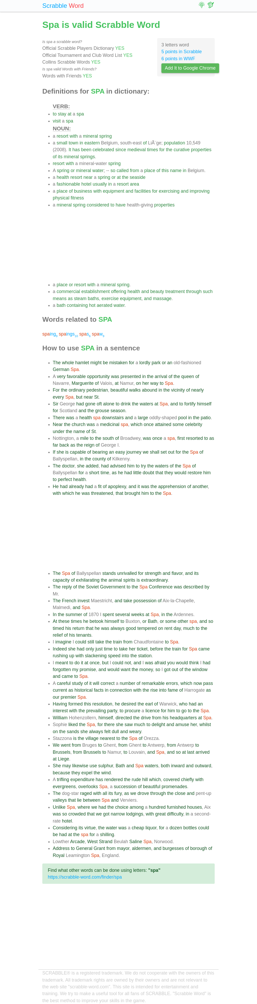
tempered (147, 628)
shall (154, 452)
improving (199, 191)
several (122, 614)
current (60, 690)
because (61, 772)
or (73, 170)
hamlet (82, 362)
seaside (137, 177)
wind (106, 772)
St (96, 397)
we (146, 452)
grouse (102, 410)
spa (80, 114)
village (91, 738)
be (105, 362)
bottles (190, 827)
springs (87, 156)
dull (115, 731)
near (87, 177)
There (59, 417)
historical (83, 690)
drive (146, 717)
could (80, 641)
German (61, 369)
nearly (197, 390)
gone (90, 403)
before (156, 649)
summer (74, 614)
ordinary (77, 390)
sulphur (105, 765)
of (145, 142)
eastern (92, 142)
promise (88, 669)
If (54, 452)
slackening (96, 655)
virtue (90, 827)
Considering (65, 827)
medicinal (109, 424)
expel (86, 772)
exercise (110, 298)
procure (133, 710)
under (59, 431)
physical (61, 197)
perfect (65, 479)
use (93, 765)
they (169, 472)
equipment (113, 191)
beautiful (119, 390)
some (178, 424)
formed (75, 704)
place (149, 170)
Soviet (92, 586)
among (137, 807)
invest (84, 600)
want (125, 669)
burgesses (173, 848)
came (204, 649)
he (120, 472)
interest (60, 710)
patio (206, 417)
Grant (99, 848)
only (90, 649)
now (198, 683)
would (180, 472)
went (66, 745)
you (170, 662)
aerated (104, 305)
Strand (106, 841)
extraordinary (154, 580)
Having (60, 704)
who (183, 704)
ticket (142, 649)
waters (146, 403)
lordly (144, 362)
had (80, 403)
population (174, 142)
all (105, 793)
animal (115, 580)
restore (195, 472)
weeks (137, 614)
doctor (68, 465)
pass (208, 683)
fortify (190, 403)
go (184, 710)
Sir (56, 403)
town (73, 142)
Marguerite (83, 383)
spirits (129, 580)
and (129, 191)
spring (105, 136)
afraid (160, 662)
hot (92, 305)
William (60, 717)
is (67, 452)
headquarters (183, 717)
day (177, 628)
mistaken (118, 362)
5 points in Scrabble (181, 51)
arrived (203, 752)
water (98, 170)
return (78, 628)
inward (178, 765)
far (55, 445)
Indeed (60, 649)
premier (68, 697)
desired (128, 704)
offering (118, 291)
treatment (175, 291)
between (91, 800)
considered (98, 205)
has (76, 149)
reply (67, 586)
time (105, 472)
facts (98, 690)
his (68, 628)
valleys (60, 800)
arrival (161, 376)
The (57, 362)
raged (86, 793)
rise (154, 690)
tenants (83, 635)
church (78, 424)
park (156, 362)
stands (109, 573)
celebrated (103, 149)
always (117, 628)
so (112, 170)
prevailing (96, 710)
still (90, 641)
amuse (182, 724)
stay (62, 114)
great (160, 814)
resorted (194, 438)
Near (58, 424)
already (76, 486)
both (165, 765)
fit (100, 486)
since (120, 149)
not (128, 662)
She (57, 765)
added (92, 465)
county (99, 458)
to (55, 114)
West (92, 841)
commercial (68, 291)
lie (79, 800)
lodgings (134, 814)
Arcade (77, 841)
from (134, 170)
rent (168, 628)
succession (125, 786)
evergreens (64, 786)
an (169, 362)
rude (136, 779)
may (66, 765)
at (70, 114)
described (193, 586)
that (159, 472)
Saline (135, 841)
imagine (63, 641)
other (183, 621)
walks (135, 390)
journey (134, 452)
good (131, 628)
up (71, 655)
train (117, 641)
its (60, 156)
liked (73, 724)
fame (173, 690)
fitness (77, 197)
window (200, 669)
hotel (86, 184)
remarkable (153, 683)
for (162, 149)
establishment (95, 291)
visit (57, 121)
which (136, 424)
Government (112, 586)
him (131, 465)
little (137, 472)
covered (171, 779)
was (115, 376)
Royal (59, 855)
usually (100, 184)
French (69, 600)
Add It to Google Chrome (190, 68)
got (167, 669)
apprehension (172, 486)
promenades (174, 786)
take (128, 600)
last (190, 752)
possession (144, 600)
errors (172, 683)
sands (73, 731)
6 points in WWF (178, 58)
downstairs (113, 417)
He (56, 486)
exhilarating (88, 580)
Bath (152, 621)
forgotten (62, 669)
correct (108, 683)
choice (121, 807)
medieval (136, 149)
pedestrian (97, 390)
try (143, 465)
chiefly (187, 779)
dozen (176, 827)
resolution (102, 704)
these (64, 621)
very (61, 376)
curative (182, 149)
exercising (169, 191)
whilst (205, 724)
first (181, 438)
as (70, 298)
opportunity (98, 376)
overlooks (88, 786)
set (164, 452)
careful (64, 683)
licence (152, 710)
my (75, 669)
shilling (107, 834)
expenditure (82, 779)
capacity (61, 580)
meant (61, 662)
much (189, 628)
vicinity (178, 390)
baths (93, 298)
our (56, 697)
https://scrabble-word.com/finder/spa (85, 877)
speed (114, 655)
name (176, 170)
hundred (157, 807)
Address (61, 848)
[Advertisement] (134, 244)
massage (162, 298)
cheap (138, 827)
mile (84, 438)
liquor (150, 827)
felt (107, 731)
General (84, 848)
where (84, 807)
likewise (80, 765)
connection (121, 690)
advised (118, 465)
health (63, 177)
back (64, 445)
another (200, 486)
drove (143, 793)
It (70, 149)
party (112, 710)
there (109, 724)
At (55, 621)
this (165, 170)
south (108, 438)
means (60, 298)
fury (118, 793)
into (125, 655)
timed (58, 628)
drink (126, 403)
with (74, 136)
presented (130, 376)
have (121, 205)
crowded (77, 814)
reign (89, 445)
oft (99, 403)
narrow (118, 814)
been (86, 149)
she (60, 452)
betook (96, 621)
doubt (148, 472)
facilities (143, 191)
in (81, 142)
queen (187, 376)
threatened (102, 493)
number (127, 683)
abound (149, 390)
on (138, 383)
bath (61, 305)
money (146, 669)
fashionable (68, 184)
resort (62, 136)
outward (203, 765)
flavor (177, 573)
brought (132, 493)
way (154, 383)
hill (145, 779)
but (79, 397)
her (145, 383)
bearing (100, 452)
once (149, 424)
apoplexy (117, 486)
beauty (157, 291)
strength (153, 573)
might (96, 362)
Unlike (59, 807)
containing (77, 305)
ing (49, 334)
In (55, 614)
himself (204, 403)
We (56, 745)
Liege (63, 759)
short (94, 472)
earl (149, 704)
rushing (60, 655)
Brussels (61, 752)
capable (78, 452)
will (96, 683)
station (145, 655)
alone (108, 403)
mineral (90, 136)
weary (135, 731)
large (143, 417)
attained (163, 424)
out (171, 452)
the (169, 149)
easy (120, 452)
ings (68, 334)
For (56, 390)
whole (68, 362)
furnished (176, 807)
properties (201, 149)
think (194, 662)
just (98, 649)
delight (158, 724)
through (194, 291)
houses (194, 807)
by (207, 586)
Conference (161, 586)
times (152, 149)
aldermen (141, 848)
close (180, 793)
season (117, 410)
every (58, 397)
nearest (107, 738)
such (208, 291)
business (83, 191)
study (77, 683)
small (62, 142)
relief (58, 635)
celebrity (193, 424)
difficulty (175, 814)
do (77, 662)
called (123, 170)
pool (182, 417)
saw (129, 724)
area (134, 184)
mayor (123, 848)
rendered (113, 779)
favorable (76, 376)
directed (124, 717)
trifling (63, 779)
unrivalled (127, 573)
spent (108, 614)
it (138, 486)
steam (80, 298)
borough (198, 848)
